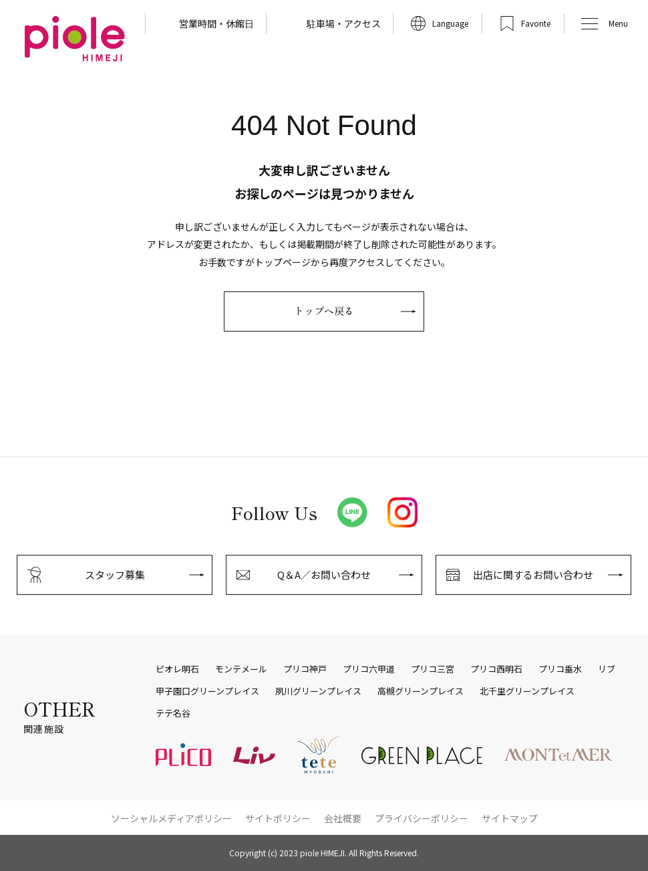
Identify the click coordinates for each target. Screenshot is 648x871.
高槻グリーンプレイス (420, 691)
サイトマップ (510, 818)
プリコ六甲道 (369, 669)
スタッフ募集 (115, 575)
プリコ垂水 (560, 669)
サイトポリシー (278, 818)
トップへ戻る (324, 310)
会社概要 (342, 818)
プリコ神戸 (305, 669)
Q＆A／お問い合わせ (324, 575)
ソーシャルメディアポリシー (171, 818)
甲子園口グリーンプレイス (207, 691)
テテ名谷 (173, 713)
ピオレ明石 (177, 669)
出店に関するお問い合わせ (533, 575)
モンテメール (241, 669)
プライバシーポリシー (421, 818)
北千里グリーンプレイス (527, 691)
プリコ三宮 (432, 669)
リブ (606, 669)
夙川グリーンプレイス (318, 691)
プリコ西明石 (496, 669)
